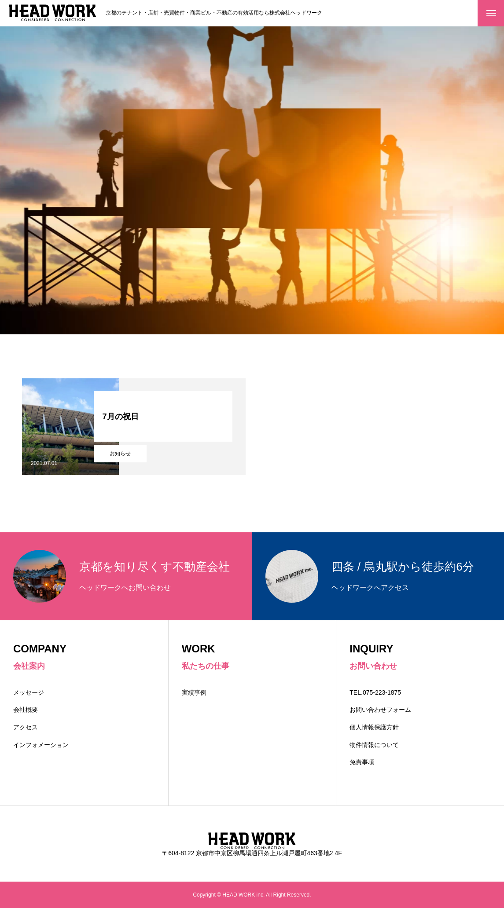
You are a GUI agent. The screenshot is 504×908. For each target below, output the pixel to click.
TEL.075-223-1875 (378, 692)
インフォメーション (41, 744)
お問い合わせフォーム (380, 709)
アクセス (25, 727)
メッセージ (28, 692)
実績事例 (194, 692)
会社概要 (25, 709)
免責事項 (361, 761)
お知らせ (120, 453)
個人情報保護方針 (374, 727)
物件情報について (374, 744)
